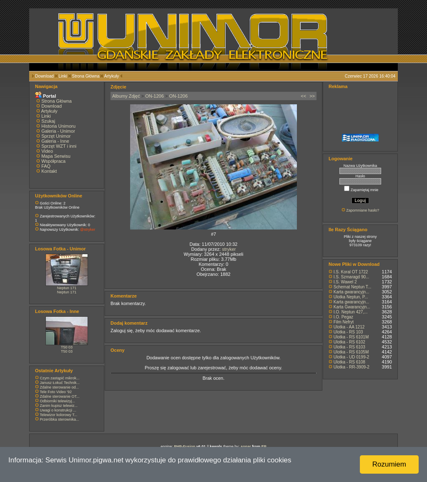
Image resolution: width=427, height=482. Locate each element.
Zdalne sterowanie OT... (60, 396)
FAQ (45, 166)
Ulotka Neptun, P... (351, 297)
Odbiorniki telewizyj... (57, 401)
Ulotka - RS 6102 (349, 342)
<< (303, 95)
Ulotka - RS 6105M (351, 352)
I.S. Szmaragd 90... (351, 277)
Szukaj (48, 121)
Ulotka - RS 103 (348, 332)
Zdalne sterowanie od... (59, 387)
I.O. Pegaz (343, 317)
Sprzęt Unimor (55, 136)
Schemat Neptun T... (352, 287)
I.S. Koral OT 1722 (351, 272)
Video (47, 151)
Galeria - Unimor (58, 131)
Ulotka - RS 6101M (351, 337)
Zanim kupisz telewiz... (59, 406)
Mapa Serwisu (55, 156)
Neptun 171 (67, 288)
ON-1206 (154, 95)
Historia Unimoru (58, 126)
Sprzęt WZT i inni (58, 146)
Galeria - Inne (55, 141)
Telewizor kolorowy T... (58, 415)
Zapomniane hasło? (362, 210)
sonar (246, 446)
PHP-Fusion (184, 446)
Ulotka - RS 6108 (349, 362)
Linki (62, 76)
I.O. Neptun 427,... (351, 312)
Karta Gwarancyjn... (352, 307)
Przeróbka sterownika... (59, 419)
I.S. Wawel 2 (345, 282)
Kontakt (49, 171)
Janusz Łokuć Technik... (60, 383)
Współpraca (53, 161)
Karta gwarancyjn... (351, 292)
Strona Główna (86, 76)
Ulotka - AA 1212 (349, 327)
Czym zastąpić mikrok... (60, 378)
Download (44, 76)
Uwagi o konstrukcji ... (58, 410)
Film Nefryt (344, 322)
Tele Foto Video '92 (56, 392)
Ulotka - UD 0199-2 (351, 357)
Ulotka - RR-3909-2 (351, 367)
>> (312, 95)
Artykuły (111, 76)
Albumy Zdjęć (126, 95)
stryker (229, 249)
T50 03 (67, 347)
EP (263, 446)
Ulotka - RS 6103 (349, 347)
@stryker (87, 229)
